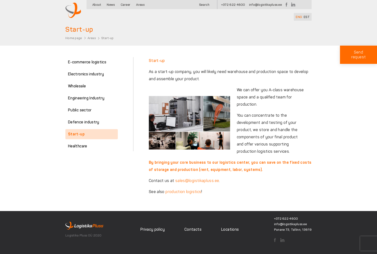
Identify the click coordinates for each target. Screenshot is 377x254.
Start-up (76, 134)
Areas (140, 4)
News (111, 4)
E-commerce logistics (87, 62)
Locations (230, 229)
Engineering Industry (86, 98)
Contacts (192, 229)
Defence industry (83, 122)
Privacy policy (152, 229)
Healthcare (77, 146)
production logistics (183, 191)
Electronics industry (86, 74)
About (96, 4)
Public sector (80, 110)
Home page (73, 38)
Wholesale (77, 86)
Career (126, 4)
